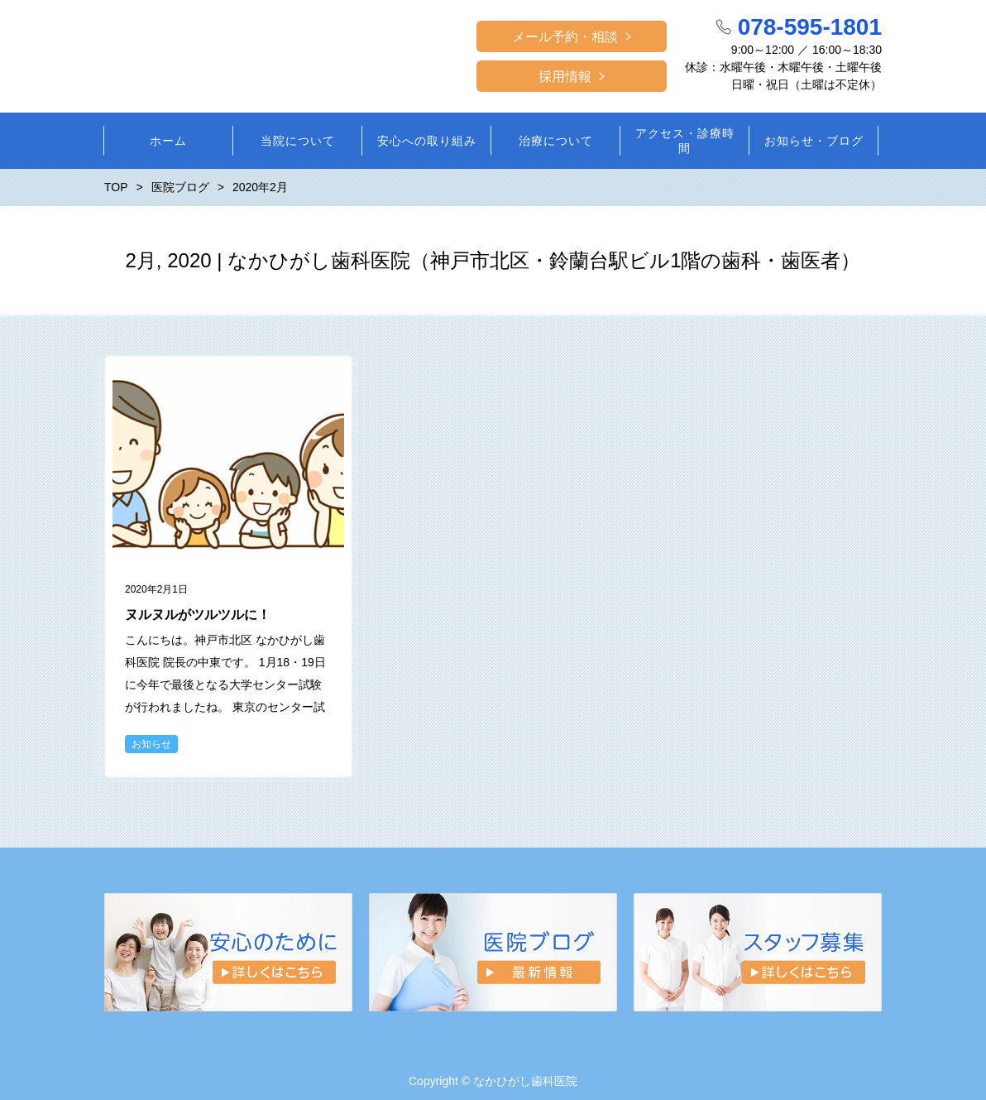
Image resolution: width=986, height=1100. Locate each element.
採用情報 (564, 77)
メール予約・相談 (565, 37)
